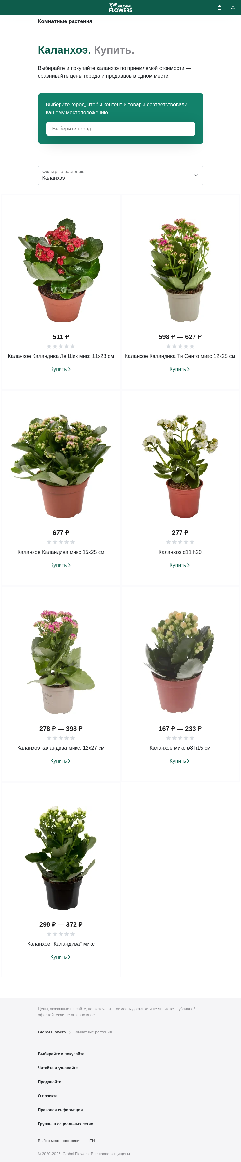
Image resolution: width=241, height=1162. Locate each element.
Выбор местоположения (60, 1141)
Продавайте (49, 1082)
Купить (58, 369)
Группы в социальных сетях (65, 1124)
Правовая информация (60, 1110)
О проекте (48, 1096)
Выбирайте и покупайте (61, 1054)
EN (92, 1141)
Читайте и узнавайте (58, 1068)
